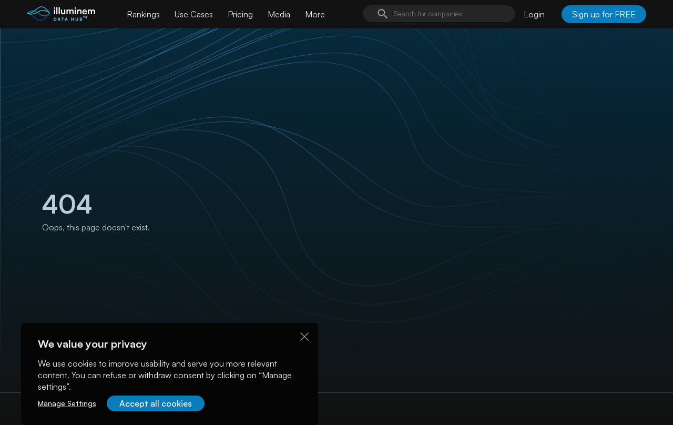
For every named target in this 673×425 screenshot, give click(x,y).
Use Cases (194, 14)
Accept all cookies (155, 403)
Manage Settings (67, 403)
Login (534, 14)
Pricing (240, 14)
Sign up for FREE (604, 14)
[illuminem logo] (61, 15)
